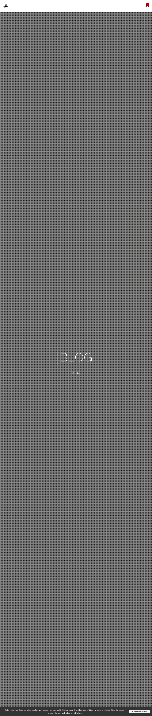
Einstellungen (139, 712)
